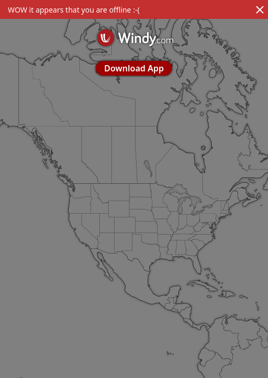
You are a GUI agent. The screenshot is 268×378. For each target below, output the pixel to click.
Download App (133, 68)
